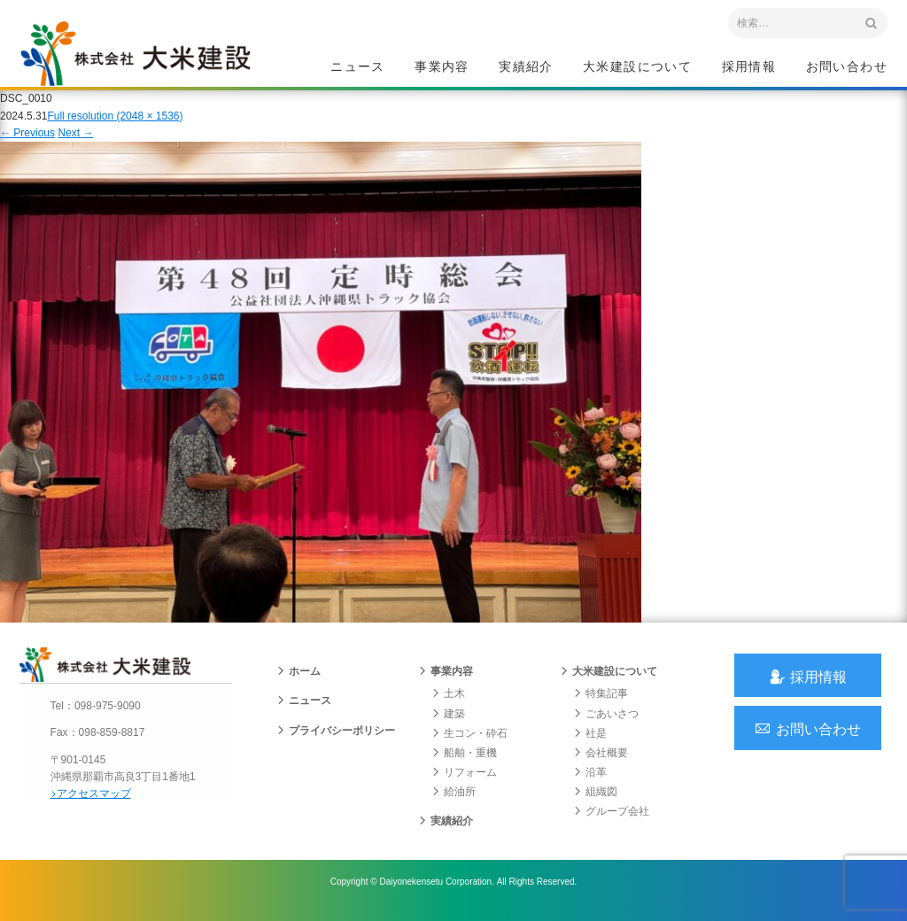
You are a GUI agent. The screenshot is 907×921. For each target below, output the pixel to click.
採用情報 (749, 67)
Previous (27, 140)
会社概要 (600, 763)
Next (75, 140)
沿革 (590, 784)
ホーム (298, 683)
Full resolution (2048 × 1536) (114, 123)
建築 (448, 724)
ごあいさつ (606, 724)
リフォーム (464, 784)
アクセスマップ (95, 803)
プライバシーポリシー (335, 741)
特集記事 (600, 705)
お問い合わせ (847, 67)
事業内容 (442, 67)
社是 (590, 744)
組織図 (595, 803)
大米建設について (637, 67)
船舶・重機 (464, 763)
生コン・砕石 (469, 744)
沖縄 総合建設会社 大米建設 (142, 58)
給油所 (453, 803)
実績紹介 (526, 67)
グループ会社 (611, 823)
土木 (448, 705)
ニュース (357, 67)
